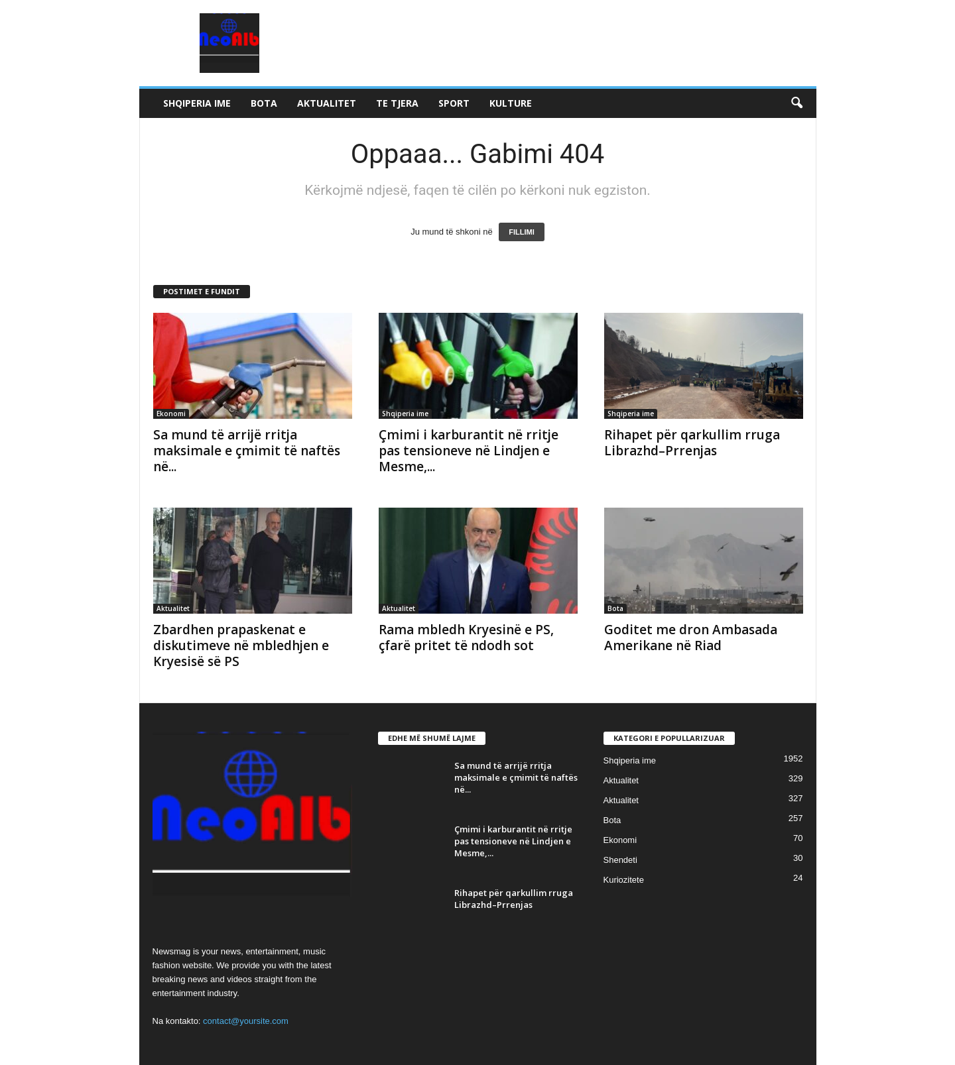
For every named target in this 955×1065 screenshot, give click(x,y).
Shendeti (620, 860)
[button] (796, 103)
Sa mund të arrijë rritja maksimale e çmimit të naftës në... (246, 450)
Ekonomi (171, 413)
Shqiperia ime (197, 103)
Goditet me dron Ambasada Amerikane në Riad (690, 637)
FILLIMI (522, 232)
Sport (454, 103)
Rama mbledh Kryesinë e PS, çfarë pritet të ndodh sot (466, 637)
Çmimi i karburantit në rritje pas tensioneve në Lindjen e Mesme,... (468, 450)
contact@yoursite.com (245, 1021)
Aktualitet (326, 103)
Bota (264, 103)
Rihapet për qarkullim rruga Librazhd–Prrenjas (692, 442)
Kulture (510, 103)
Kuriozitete (624, 880)
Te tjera (397, 103)
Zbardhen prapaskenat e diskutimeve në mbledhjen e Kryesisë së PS (241, 645)
